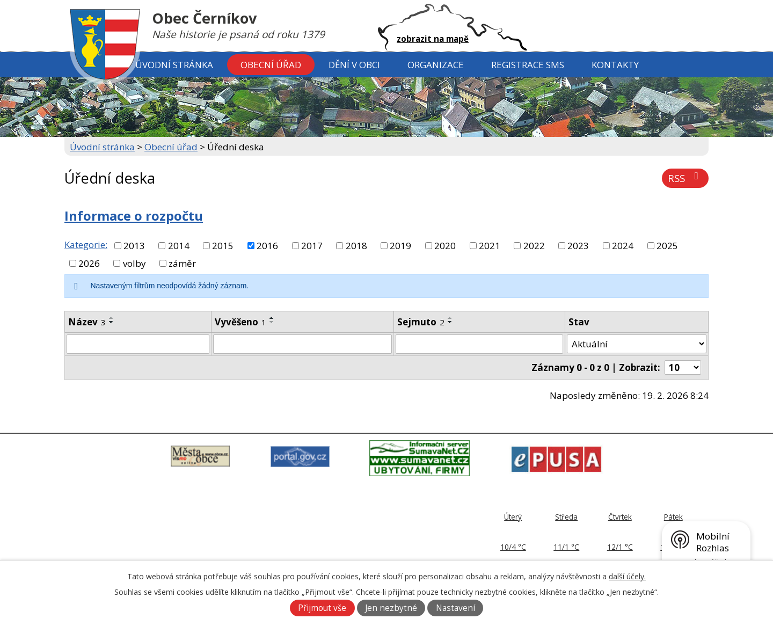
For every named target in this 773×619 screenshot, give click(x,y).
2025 (667, 245)
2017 (312, 245)
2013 (134, 245)
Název (87, 322)
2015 (223, 245)
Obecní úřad (270, 65)
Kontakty (615, 65)
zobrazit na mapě (433, 38)
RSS (685, 178)
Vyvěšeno (240, 322)
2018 (356, 245)
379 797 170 (344, 537)
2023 (578, 245)
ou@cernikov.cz (347, 550)
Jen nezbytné (391, 608)
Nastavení (455, 608)
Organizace (435, 65)
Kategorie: (85, 244)
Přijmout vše (322, 608)
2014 (178, 245)
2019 (400, 245)
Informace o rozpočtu (133, 215)
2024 (622, 245)
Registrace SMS (527, 65)
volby (134, 263)
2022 (534, 245)
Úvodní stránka (174, 65)
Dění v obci (354, 65)
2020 (445, 245)
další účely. (627, 576)
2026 (89, 263)
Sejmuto (420, 322)
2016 (267, 245)
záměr (182, 263)
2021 (489, 245)
